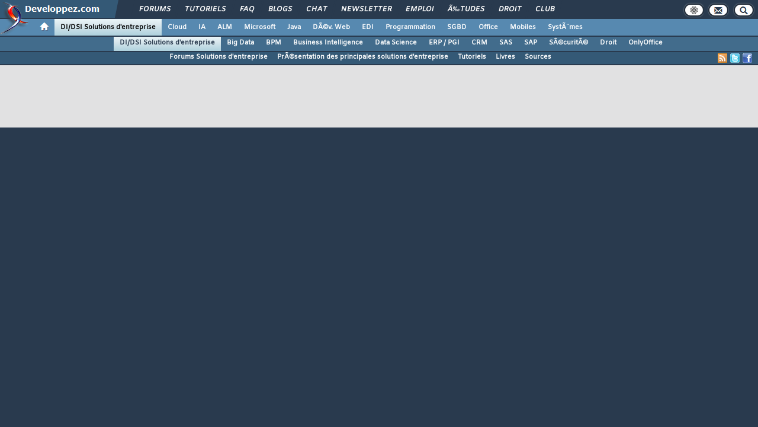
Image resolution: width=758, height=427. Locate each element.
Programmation (410, 27)
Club (544, 9)
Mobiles (523, 27)
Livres (505, 57)
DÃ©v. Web (331, 27)
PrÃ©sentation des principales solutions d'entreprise (362, 57)
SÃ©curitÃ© (568, 43)
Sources (538, 57)
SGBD (457, 27)
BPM (273, 43)
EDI (368, 27)
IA (201, 27)
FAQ (247, 9)
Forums (155, 9)
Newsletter (366, 9)
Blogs (280, 9)
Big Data (240, 43)
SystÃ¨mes (565, 27)
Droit (509, 9)
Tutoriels (205, 9)
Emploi (419, 9)
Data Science (396, 43)
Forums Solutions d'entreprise (218, 57)
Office (488, 27)
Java (294, 27)
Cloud (177, 27)
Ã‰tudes (466, 9)
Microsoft (259, 27)
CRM (479, 43)
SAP (530, 43)
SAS (505, 43)
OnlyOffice (645, 43)
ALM (224, 27)
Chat (316, 9)
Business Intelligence (328, 43)
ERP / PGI (444, 43)
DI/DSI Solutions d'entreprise (108, 27)
